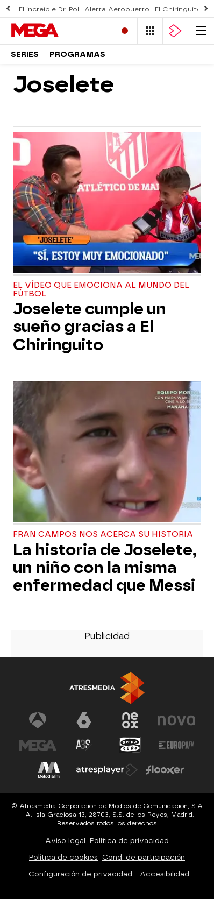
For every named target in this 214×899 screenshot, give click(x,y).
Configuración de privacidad (80, 874)
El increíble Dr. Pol (49, 9)
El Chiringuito (178, 9)
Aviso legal (65, 841)
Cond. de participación (143, 857)
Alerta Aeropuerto (116, 9)
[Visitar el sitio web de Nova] (176, 720)
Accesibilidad (164, 874)
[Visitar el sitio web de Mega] (37, 745)
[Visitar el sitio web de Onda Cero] (130, 745)
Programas (77, 54)
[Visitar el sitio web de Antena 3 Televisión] (37, 720)
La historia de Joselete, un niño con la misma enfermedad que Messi (105, 567)
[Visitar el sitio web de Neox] (130, 720)
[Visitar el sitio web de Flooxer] (165, 770)
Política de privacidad (129, 841)
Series (25, 54)
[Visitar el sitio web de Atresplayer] (107, 770)
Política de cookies (63, 857)
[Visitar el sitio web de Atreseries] (84, 745)
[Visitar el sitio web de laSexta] (84, 720)
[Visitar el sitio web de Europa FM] (176, 745)
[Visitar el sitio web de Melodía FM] (49, 770)
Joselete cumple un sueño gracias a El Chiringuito (89, 326)
